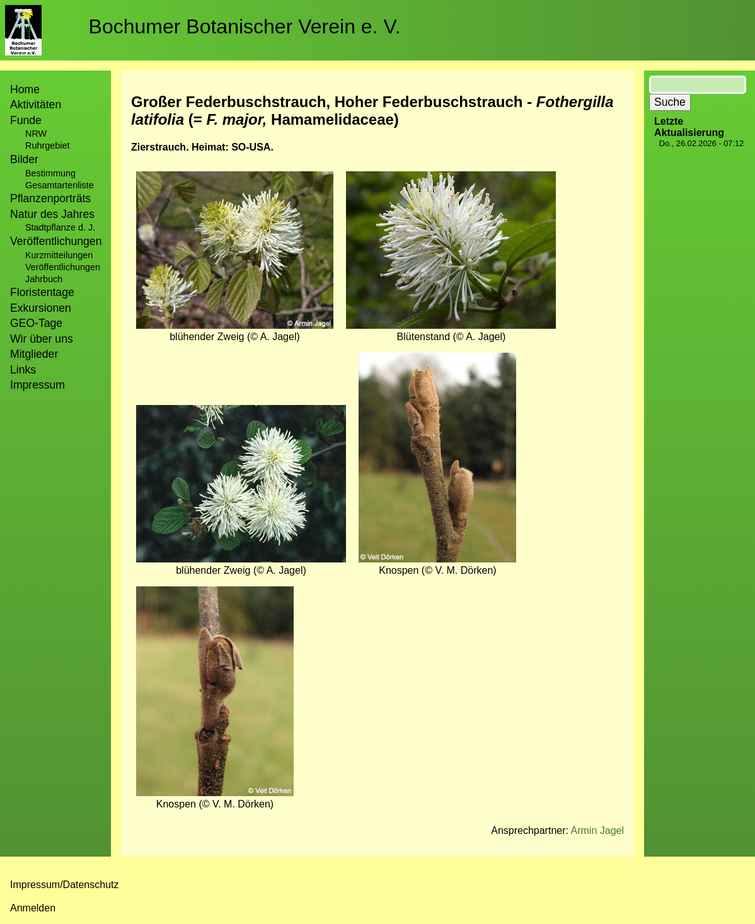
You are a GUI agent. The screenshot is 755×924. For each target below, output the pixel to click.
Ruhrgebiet (47, 145)
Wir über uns (41, 339)
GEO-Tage (36, 323)
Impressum (37, 385)
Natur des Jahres (52, 214)
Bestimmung (50, 173)
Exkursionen (40, 308)
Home (25, 89)
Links (23, 369)
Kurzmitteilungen (59, 255)
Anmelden (32, 908)
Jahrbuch (43, 279)
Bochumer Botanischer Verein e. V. (245, 26)
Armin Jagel (597, 830)
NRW (36, 133)
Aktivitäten (35, 104)
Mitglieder (34, 354)
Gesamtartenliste (59, 185)
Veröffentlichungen (62, 267)
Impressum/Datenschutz (64, 884)
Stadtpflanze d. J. (60, 227)
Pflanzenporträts (50, 198)
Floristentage (42, 292)
